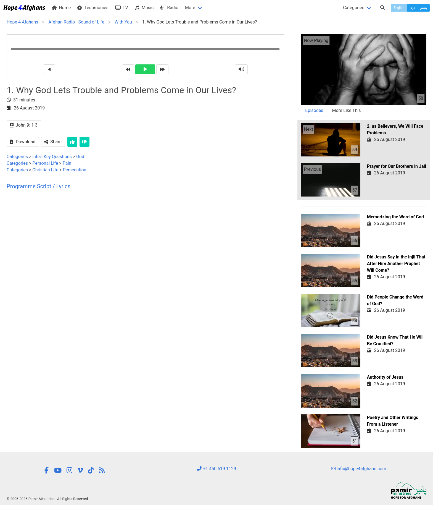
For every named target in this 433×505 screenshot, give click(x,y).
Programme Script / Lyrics (38, 186)
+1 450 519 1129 (216, 468)
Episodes (314, 110)
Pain (67, 163)
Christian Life (45, 169)
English (399, 8)
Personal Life (45, 163)
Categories (353, 7)
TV (121, 7)
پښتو (423, 8)
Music (144, 7)
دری (412, 8)
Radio (169, 7)
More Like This (346, 110)
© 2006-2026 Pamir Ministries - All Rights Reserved (47, 499)
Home (61, 7)
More (190, 7)
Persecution (74, 169)
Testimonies (92, 7)
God (80, 156)
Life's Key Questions (52, 156)
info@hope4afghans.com (358, 468)
